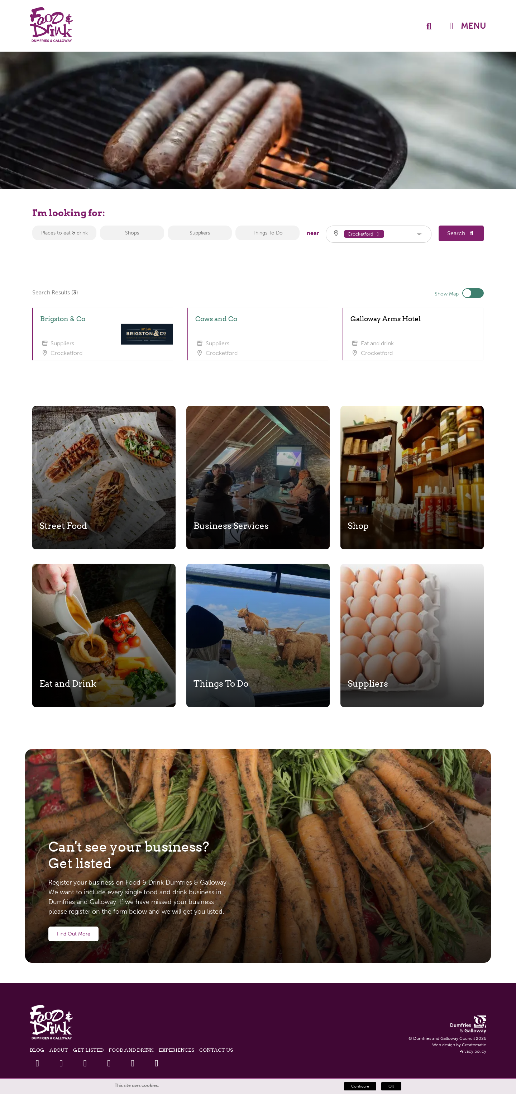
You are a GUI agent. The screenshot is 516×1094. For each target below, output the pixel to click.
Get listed (88, 1050)
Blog (37, 1050)
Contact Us (216, 1050)
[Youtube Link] (108, 1063)
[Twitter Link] (61, 1063)
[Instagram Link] (132, 1063)
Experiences (176, 1050)
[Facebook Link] (37, 1063)
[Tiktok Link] (156, 1063)
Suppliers (200, 233)
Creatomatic (474, 1044)
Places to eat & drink (64, 233)
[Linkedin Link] (85, 1063)
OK (391, 1086)
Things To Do (268, 233)
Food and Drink (131, 1050)
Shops (132, 233)
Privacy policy (472, 1051)
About (58, 1050)
